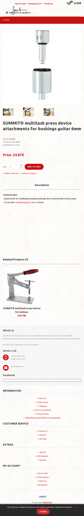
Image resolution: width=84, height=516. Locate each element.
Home (6, 20)
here (75, 507)
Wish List (42, 481)
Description (42, 185)
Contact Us (43, 431)
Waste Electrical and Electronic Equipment (42, 418)
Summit (12, 139)
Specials (42, 460)
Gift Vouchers (43, 456)
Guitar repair (43, 402)
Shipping (43, 406)
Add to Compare (29, 173)
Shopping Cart (35, 4)
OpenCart (47, 502)
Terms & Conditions (42, 410)
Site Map (43, 439)
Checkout (48, 4)
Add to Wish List (12, 173)
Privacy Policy (43, 414)
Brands (43, 452)
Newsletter (43, 485)
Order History (43, 477)
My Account (20, 4)
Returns (43, 435)
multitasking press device (26, 202)
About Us (43, 398)
